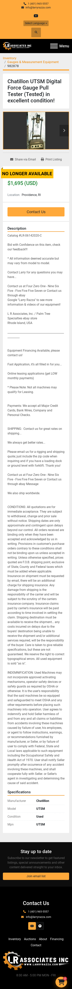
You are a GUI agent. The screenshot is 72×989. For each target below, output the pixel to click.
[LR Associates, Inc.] (36, 960)
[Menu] (54, 46)
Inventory (14, 939)
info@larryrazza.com (38, 7)
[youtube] (36, 16)
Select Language (35, 23)
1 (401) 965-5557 (38, 3)
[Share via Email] (23, 159)
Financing (57, 939)
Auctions (30, 939)
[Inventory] (9, 58)
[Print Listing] (51, 159)
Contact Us (36, 212)
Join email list (36, 876)
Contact (36, 945)
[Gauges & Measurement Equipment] (33, 62)
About (43, 939)
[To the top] (40, 926)
